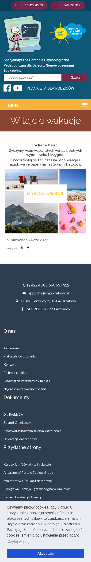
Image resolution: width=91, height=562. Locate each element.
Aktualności (12, 348)
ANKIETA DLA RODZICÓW (50, 88)
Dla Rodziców (13, 414)
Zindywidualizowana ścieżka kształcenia (32, 431)
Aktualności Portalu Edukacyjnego (28, 472)
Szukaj (76, 77)
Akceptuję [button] (46, 553)
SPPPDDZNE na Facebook (45, 309)
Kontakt (10, 364)
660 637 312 (59, 285)
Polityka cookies (15, 373)
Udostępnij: (11, 248)
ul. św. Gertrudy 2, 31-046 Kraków (45, 301)
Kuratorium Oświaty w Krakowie (27, 464)
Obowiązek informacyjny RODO (27, 381)
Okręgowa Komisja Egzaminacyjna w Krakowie (37, 489)
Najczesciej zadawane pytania (25, 389)
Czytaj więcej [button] (18, 542)
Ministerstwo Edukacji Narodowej (28, 481)
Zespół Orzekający (17, 422)
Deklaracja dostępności (20, 439)
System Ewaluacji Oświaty (23, 497)
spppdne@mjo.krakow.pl (45, 293)
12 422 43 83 (36, 285)
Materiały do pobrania (19, 356)
